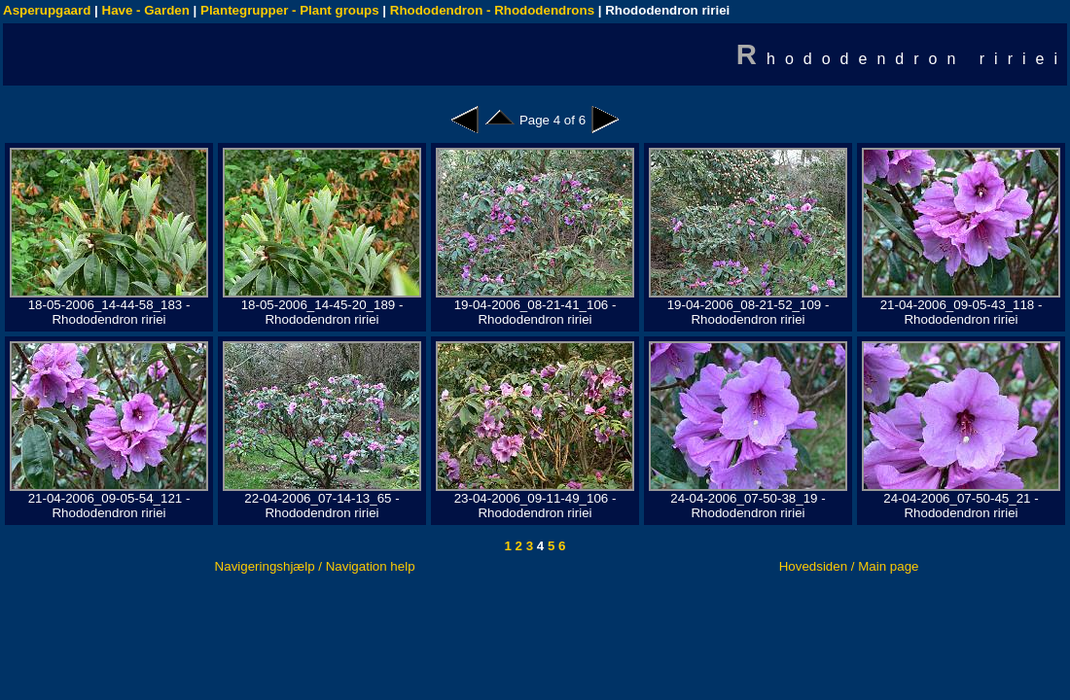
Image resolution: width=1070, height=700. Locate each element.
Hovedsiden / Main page (849, 566)
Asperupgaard (46, 10)
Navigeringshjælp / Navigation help (315, 566)
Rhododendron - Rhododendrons (492, 10)
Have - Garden (146, 10)
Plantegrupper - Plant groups (289, 10)
